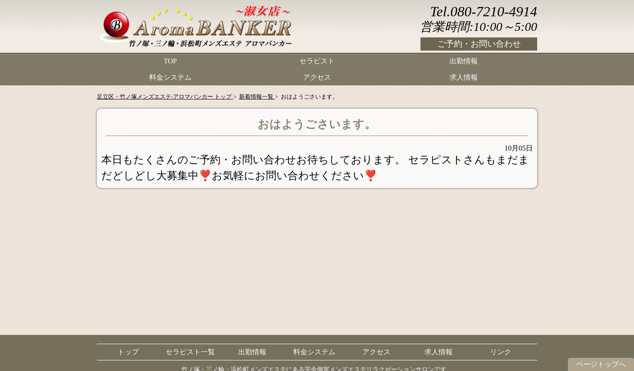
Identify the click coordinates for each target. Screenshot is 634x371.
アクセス (317, 73)
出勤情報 (464, 59)
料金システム (170, 73)
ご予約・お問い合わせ (479, 43)
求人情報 (464, 73)
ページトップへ (601, 364)
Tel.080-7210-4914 (483, 11)
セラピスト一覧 (190, 352)
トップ (128, 352)
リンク (500, 352)
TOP (170, 59)
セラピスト (317, 59)
